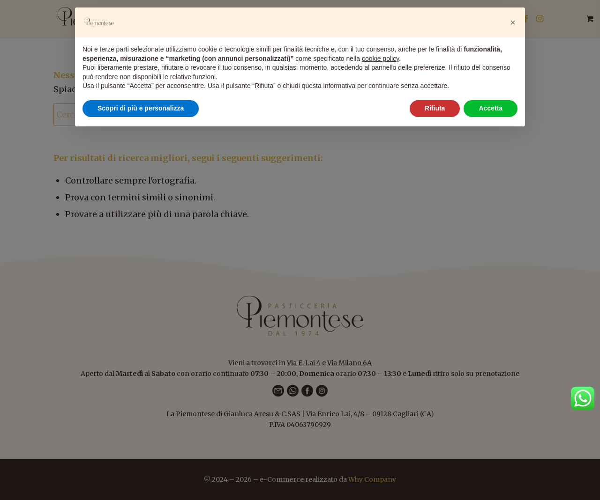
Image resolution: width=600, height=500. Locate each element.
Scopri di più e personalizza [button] (141, 108)
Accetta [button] (490, 108)
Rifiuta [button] (435, 108)
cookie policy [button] (380, 58)
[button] (512, 22)
